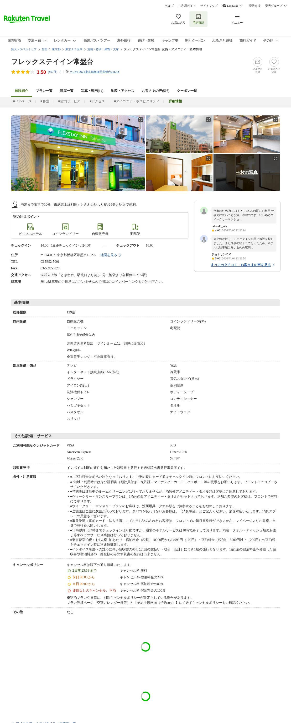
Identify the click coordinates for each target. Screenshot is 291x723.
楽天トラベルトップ (24, 49)
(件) (54, 71)
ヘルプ (169, 5)
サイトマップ (209, 5)
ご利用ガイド (187, 5)
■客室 (44, 101)
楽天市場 (254, 5)
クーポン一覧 (187, 91)
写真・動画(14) (92, 91)
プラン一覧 (44, 91)
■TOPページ (22, 101)
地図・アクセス (122, 91)
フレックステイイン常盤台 (52, 61)
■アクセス (97, 101)
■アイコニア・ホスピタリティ (136, 101)
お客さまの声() (155, 91)
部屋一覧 (66, 91)
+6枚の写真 (247, 172)
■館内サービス (69, 101)
